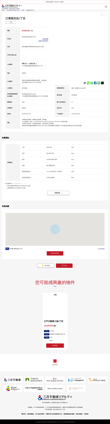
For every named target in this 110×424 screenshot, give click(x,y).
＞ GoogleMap (101, 248)
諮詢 (64, 265)
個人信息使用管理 (40, 414)
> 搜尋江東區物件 (43, 41)
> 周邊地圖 (45, 39)
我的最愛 (45, 265)
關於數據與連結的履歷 (69, 414)
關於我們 (24, 414)
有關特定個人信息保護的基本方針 (54, 414)
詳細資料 (55, 345)
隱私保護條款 (31, 414)
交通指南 (86, 414)
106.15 (24, 63)
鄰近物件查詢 (55, 253)
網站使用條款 (79, 414)
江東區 (22, 10)
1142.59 (32, 63)
